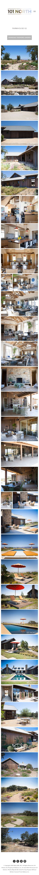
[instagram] (14, 861)
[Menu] (34, 11)
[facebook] (17, 861)
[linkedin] (25, 861)
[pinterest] (21, 861)
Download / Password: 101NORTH (19, 38)
